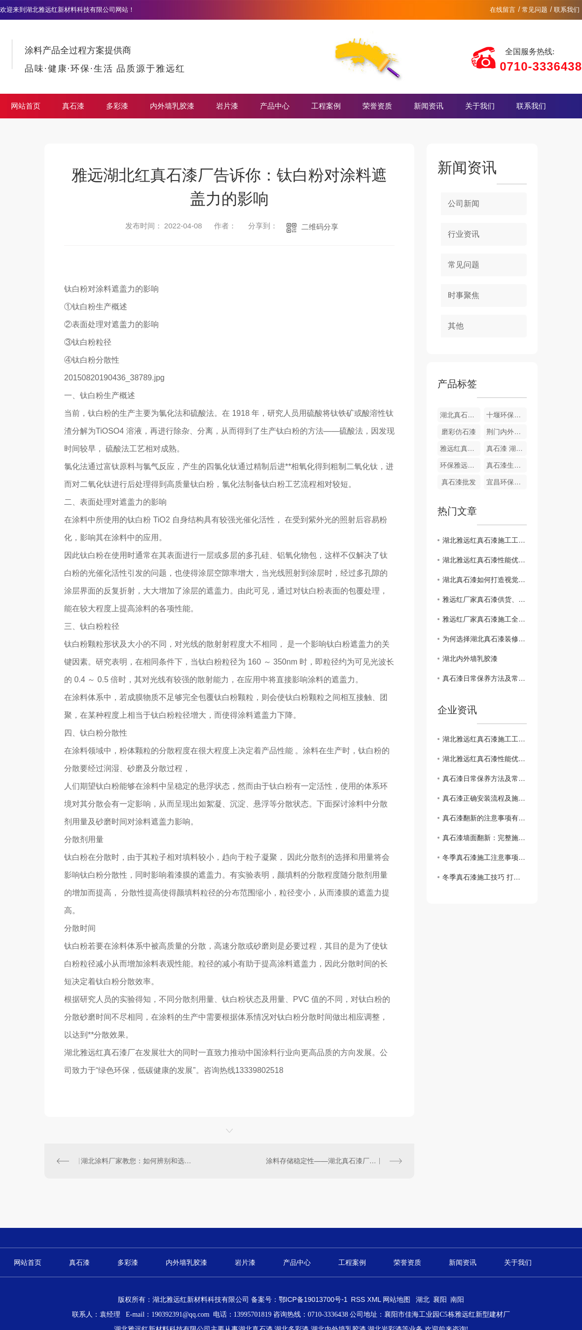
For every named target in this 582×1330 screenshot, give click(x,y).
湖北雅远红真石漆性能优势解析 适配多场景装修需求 (484, 560)
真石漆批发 (458, 482)
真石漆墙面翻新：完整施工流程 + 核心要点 (484, 838)
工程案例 (326, 106)
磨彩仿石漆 (458, 432)
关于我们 (480, 106)
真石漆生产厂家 (506, 465)
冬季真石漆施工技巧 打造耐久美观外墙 (484, 877)
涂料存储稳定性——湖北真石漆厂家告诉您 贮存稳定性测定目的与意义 (334, 1161)
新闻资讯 (428, 106)
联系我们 (567, 9)
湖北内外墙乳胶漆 (470, 659)
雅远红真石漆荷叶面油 (460, 448)
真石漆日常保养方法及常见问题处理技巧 (484, 678)
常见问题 (534, 9)
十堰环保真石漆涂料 (506, 415)
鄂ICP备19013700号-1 (313, 1299)
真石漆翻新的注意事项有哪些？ (484, 818)
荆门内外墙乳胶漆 (506, 432)
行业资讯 (463, 234)
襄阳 (440, 1299)
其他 (456, 326)
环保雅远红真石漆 (460, 465)
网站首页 (25, 106)
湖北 (423, 1299)
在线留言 (502, 9)
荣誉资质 (377, 106)
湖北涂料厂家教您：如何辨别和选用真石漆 (137, 1161)
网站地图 (396, 1299)
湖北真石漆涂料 (460, 415)
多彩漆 (117, 106)
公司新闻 (463, 203)
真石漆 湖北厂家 (506, 448)
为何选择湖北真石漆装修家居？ (484, 639)
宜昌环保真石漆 (506, 482)
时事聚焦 (463, 295)
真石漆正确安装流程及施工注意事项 (484, 798)
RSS (359, 1299)
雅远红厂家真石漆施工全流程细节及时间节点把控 (484, 619)
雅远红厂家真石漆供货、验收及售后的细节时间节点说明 (484, 599)
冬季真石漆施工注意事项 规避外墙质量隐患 (484, 857)
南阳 (457, 1299)
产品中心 (275, 106)
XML (375, 1299)
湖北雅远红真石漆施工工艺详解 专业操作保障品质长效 (484, 540)
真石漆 (73, 106)
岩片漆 (227, 106)
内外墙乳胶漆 (172, 106)
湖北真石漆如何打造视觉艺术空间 (484, 580)
